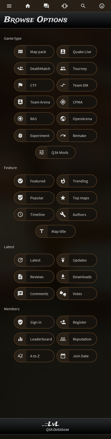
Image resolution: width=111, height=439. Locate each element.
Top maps (81, 197)
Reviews (37, 276)
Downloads (82, 276)
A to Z (35, 355)
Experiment (39, 135)
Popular (37, 197)
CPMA (78, 102)
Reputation (82, 339)
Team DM (80, 85)
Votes (77, 293)
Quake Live (82, 51)
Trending (80, 180)
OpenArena (82, 118)
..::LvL (51, 424)
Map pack (38, 51)
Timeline (37, 214)
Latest (35, 260)
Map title (59, 231)
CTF (33, 85)
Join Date (81, 355)
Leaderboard (41, 339)
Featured (37, 180)
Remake (79, 135)
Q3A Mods (60, 152)
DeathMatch (40, 68)
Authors (79, 214)
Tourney (80, 68)
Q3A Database (57, 429)
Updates (80, 260)
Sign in (36, 322)
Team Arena (40, 102)
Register (79, 322)
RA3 (33, 118)
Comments (39, 293)
